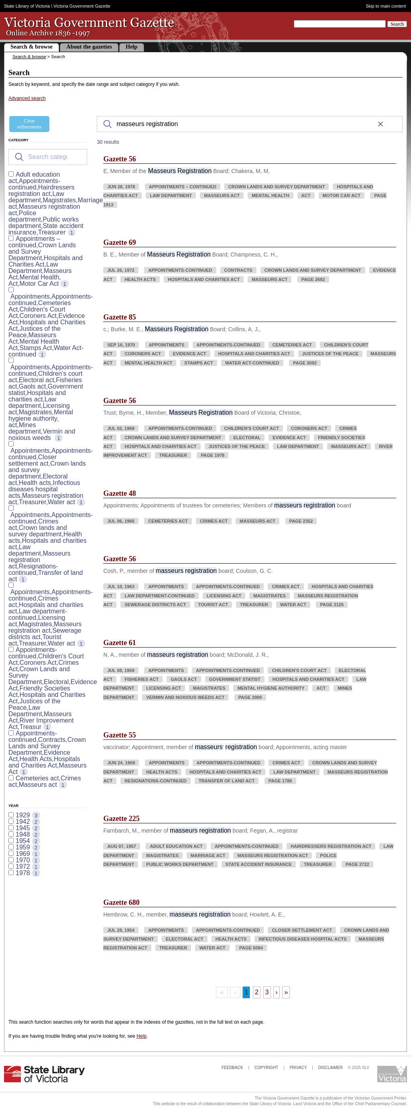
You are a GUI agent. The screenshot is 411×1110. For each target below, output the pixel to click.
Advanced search (27, 98)
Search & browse (31, 46)
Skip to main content (386, 6)
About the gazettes (89, 46)
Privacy (298, 1067)
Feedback (232, 1067)
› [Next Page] (276, 992)
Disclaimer (330, 1067)
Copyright (266, 1067)
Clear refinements (29, 124)
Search (397, 24)
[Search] (250, 124)
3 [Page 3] (267, 992)
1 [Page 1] (246, 992)
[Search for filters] (47, 157)
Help (132, 46)
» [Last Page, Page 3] (286, 992)
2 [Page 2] (256, 992)
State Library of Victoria (27, 6)
